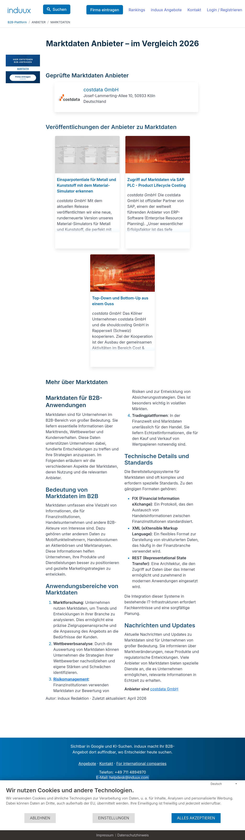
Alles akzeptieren (196, 818)
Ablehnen (40, 818)
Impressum (104, 835)
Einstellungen (113, 818)
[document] (122, 800)
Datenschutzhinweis (133, 835)
